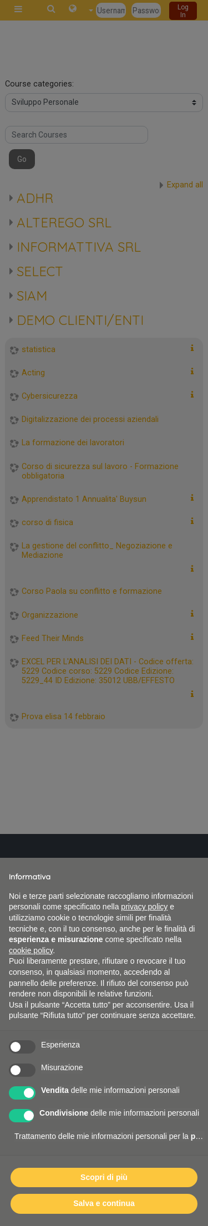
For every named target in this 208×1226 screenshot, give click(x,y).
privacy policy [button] (144, 906)
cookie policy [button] (31, 950)
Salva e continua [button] (103, 1203)
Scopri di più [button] (104, 1177)
